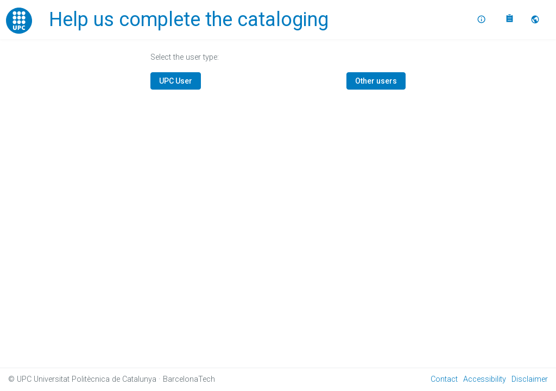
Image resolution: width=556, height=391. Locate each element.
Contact (444, 379)
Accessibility (484, 379)
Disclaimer (529, 379)
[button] (536, 19)
